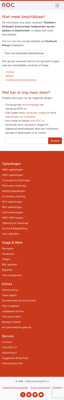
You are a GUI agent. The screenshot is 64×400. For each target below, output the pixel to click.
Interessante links (12, 363)
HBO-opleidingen (12, 175)
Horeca (9, 71)
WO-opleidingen (12, 207)
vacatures (31, 112)
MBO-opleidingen (12, 169)
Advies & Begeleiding (14, 228)
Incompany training (13, 196)
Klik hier (6, 41)
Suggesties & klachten (15, 358)
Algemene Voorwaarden (15, 387)
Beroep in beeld (11, 322)
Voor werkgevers (12, 275)
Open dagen (9, 295)
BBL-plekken (9, 264)
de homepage (30, 104)
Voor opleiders (10, 233)
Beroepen (8, 248)
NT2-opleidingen (12, 201)
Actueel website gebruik (16, 327)
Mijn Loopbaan (10, 305)
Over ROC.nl (9, 347)
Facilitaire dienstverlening (20, 80)
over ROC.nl (37, 120)
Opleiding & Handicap (15, 223)
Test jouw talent (11, 316)
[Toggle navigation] (57, 5)
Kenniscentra (10, 289)
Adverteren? (9, 352)
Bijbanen (7, 269)
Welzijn (9, 75)
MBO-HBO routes (12, 217)
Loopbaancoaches (13, 311)
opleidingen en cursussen (20, 116)
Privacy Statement (40, 387)
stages (42, 112)
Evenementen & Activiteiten (19, 300)
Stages (6, 259)
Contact (7, 342)
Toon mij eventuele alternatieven (24, 53)
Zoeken (55, 140)
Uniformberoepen (12, 212)
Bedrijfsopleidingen (13, 191)
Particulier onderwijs (14, 185)
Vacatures (8, 253)
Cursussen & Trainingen (16, 180)
